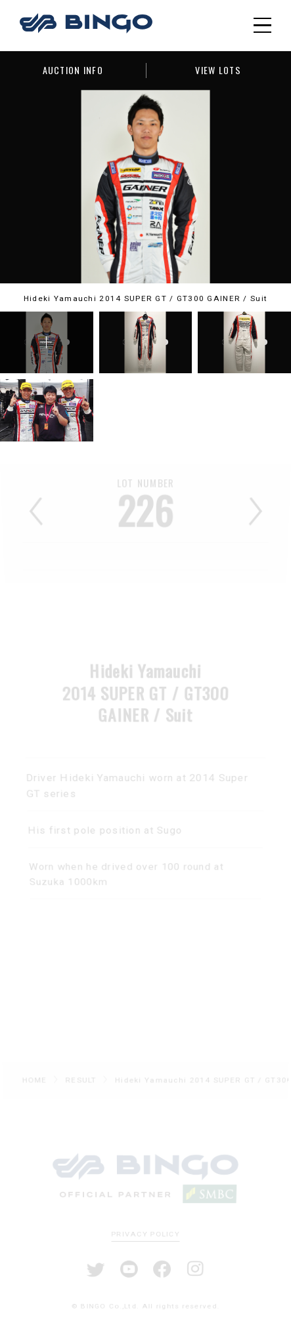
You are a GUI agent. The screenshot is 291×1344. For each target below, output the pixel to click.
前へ (35, 513)
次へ (255, 513)
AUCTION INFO (73, 70)
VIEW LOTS (218, 70)
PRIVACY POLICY (146, 1234)
